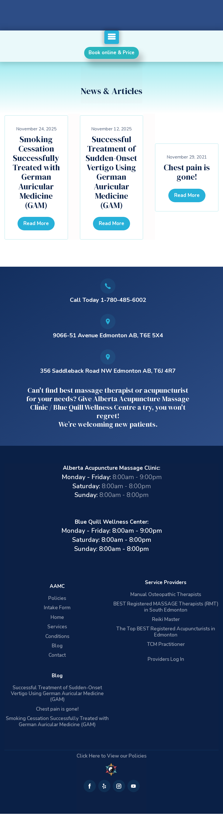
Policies (57, 598)
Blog (57, 645)
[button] (111, 37)
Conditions (57, 636)
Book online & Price (111, 52)
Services (57, 626)
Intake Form (57, 607)
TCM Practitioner (166, 644)
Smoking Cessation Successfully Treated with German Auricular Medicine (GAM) (36, 172)
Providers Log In (166, 659)
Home (57, 617)
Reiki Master (166, 619)
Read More (36, 223)
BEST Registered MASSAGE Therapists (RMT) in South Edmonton (165, 606)
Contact (57, 655)
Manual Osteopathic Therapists (165, 594)
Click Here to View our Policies (111, 756)
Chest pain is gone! (187, 172)
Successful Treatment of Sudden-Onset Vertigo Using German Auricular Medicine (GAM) (111, 172)
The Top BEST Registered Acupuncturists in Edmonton (165, 631)
